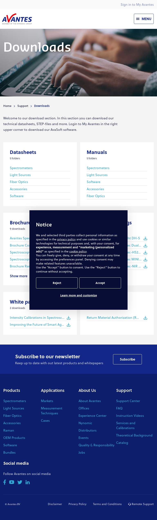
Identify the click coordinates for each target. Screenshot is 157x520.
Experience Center (92, 415)
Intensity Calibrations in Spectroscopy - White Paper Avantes (40, 317)
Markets (47, 400)
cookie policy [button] (77, 251)
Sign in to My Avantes (137, 4)
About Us (87, 390)
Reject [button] (57, 283)
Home (7, 106)
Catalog (122, 442)
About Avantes (89, 400)
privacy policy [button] (66, 239)
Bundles (9, 452)
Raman (8, 430)
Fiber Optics (19, 181)
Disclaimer (55, 504)
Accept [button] (100, 283)
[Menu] (144, 19)
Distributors (87, 430)
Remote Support (141, 504)
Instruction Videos (130, 415)
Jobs (81, 452)
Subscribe (127, 359)
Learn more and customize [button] (78, 295)
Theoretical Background (134, 435)
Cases (45, 420)
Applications (52, 390)
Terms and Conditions (107, 504)
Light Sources (20, 174)
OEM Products (14, 437)
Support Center (128, 400)
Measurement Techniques (51, 410)
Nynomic (85, 423)
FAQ (119, 408)
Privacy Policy (77, 504)
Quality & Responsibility (96, 445)
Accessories (18, 189)
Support (22, 106)
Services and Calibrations (125, 425)
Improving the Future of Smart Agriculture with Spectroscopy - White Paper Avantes (40, 324)
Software (17, 195)
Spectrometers (21, 167)
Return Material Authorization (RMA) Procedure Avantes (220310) (117, 317)
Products (11, 390)
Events (83, 437)
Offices (83, 408)
